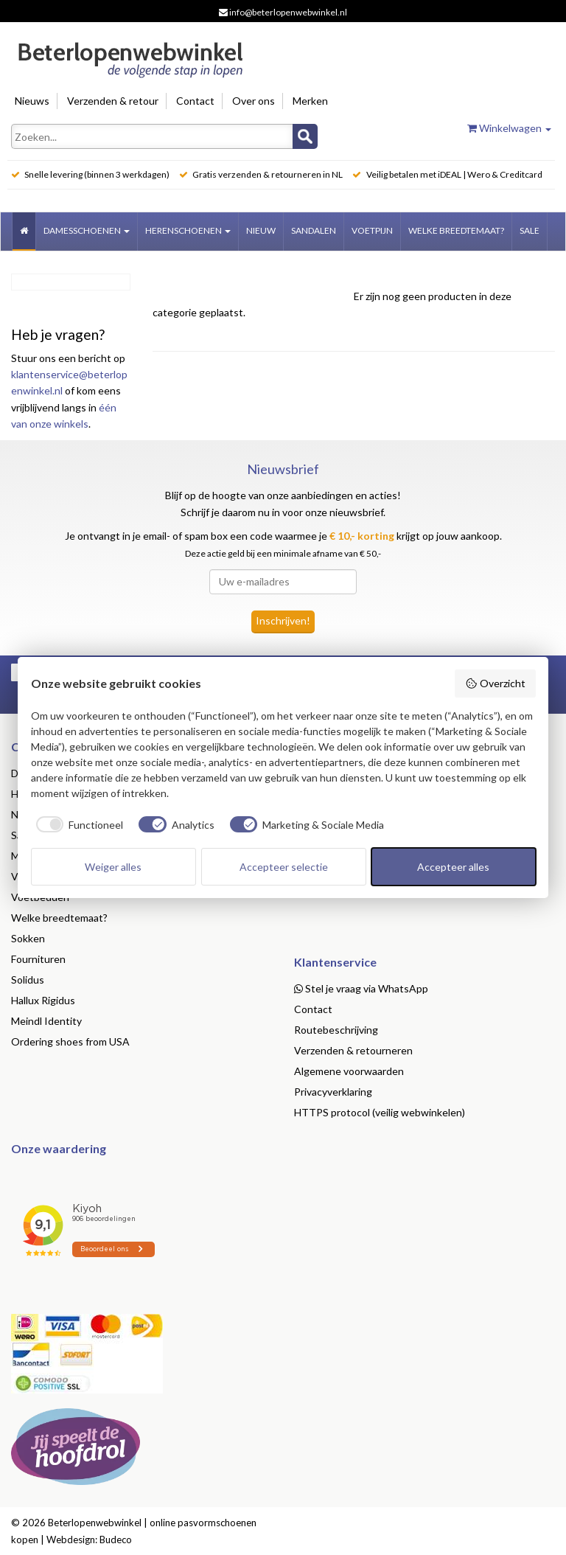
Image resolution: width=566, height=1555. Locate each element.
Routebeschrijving (336, 1029)
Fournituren (38, 959)
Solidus (27, 979)
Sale (529, 230)
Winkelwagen (509, 128)
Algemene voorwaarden (349, 1071)
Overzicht (495, 683)
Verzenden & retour (112, 100)
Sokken (28, 938)
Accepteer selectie (284, 866)
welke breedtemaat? (456, 230)
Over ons (253, 100)
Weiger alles (113, 866)
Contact (195, 100)
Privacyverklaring (333, 1091)
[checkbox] (77, 824)
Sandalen (313, 230)
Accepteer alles (453, 866)
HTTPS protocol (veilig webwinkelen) (379, 1112)
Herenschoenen (188, 230)
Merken (310, 100)
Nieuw (261, 230)
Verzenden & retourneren (353, 1050)
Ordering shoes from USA (70, 1041)
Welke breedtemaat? (59, 917)
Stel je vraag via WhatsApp (361, 988)
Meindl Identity (46, 1021)
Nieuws (32, 100)
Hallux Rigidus (43, 1000)
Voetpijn (372, 230)
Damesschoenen (86, 230)
